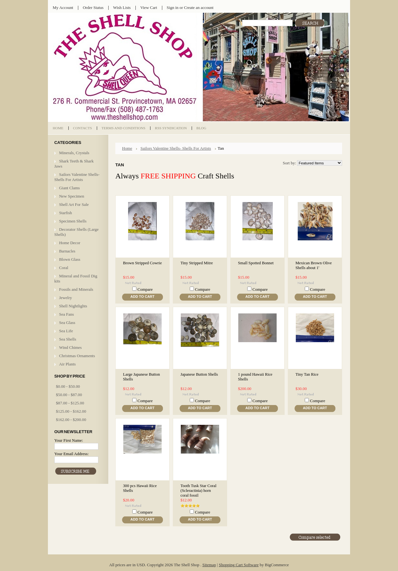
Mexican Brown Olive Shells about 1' (313, 265)
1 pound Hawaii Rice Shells (255, 376)
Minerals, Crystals (74, 152)
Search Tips (280, 30)
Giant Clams (69, 187)
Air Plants (67, 364)
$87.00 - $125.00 (70, 403)
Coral (63, 267)
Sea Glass (67, 322)
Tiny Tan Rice (306, 374)
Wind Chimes (70, 347)
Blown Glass (69, 259)
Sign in (173, 7)
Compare (145, 289)
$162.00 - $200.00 (71, 419)
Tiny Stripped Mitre (196, 263)
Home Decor (69, 242)
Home (127, 148)
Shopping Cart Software (239, 564)
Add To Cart (142, 296)
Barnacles (67, 251)
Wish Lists (122, 7)
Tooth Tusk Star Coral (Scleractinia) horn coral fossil (198, 491)
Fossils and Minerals (76, 289)
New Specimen (71, 196)
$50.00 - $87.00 (69, 394)
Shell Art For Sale (74, 204)
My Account (63, 7)
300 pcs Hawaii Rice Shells (140, 488)
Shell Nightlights (73, 306)
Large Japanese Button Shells (141, 376)
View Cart (148, 7)
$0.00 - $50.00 (68, 386)
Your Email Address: (71, 453)
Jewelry (65, 297)
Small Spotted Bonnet (256, 263)
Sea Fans (66, 314)
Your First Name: (68, 440)
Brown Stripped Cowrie (142, 263)
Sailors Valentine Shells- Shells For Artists (77, 177)
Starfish (65, 212)
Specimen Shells (73, 221)
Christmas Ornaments (77, 355)
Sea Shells (67, 339)
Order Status (93, 7)
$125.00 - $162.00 (71, 411)
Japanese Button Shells (199, 374)
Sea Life (66, 330)
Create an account (198, 7)
